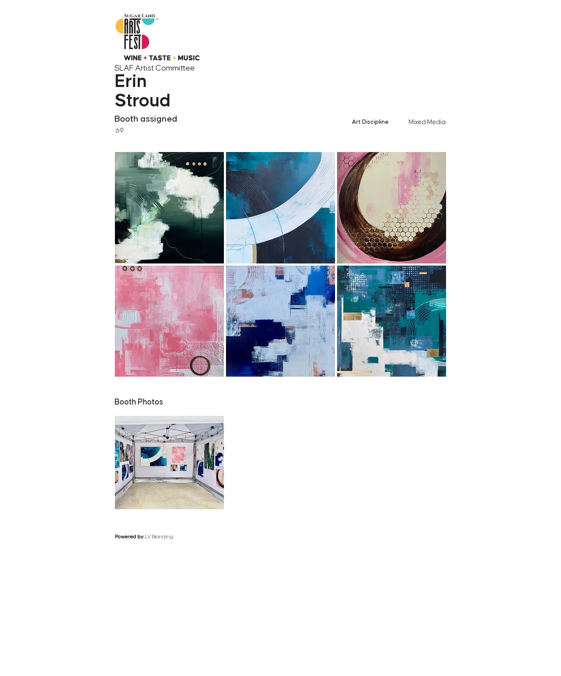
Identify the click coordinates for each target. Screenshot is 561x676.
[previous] (410, 382)
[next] (444, 382)
